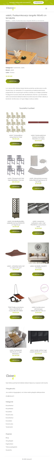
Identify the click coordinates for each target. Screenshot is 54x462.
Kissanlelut (9, 411)
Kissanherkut (9, 405)
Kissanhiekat (9, 408)
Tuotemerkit (16, 67)
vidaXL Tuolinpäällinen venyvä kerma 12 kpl (15, 136)
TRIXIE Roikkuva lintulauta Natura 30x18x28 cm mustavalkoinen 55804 (16, 309)
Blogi (7, 438)
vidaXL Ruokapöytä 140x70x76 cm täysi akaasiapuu (16, 351)
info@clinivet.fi (10, 396)
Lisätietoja (12, 81)
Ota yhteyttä (9, 441)
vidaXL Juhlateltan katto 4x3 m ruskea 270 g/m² (15, 267)
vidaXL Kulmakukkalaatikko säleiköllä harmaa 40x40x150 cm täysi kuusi (16, 223)
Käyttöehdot (9, 444)
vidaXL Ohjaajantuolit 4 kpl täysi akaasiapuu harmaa (16, 179)
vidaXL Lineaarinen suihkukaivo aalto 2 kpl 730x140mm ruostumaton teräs (38, 223)
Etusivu (8, 20)
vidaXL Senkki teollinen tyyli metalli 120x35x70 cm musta (38, 351)
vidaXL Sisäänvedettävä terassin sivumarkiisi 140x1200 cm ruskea (38, 137)
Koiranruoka (9, 424)
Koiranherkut (9, 418)
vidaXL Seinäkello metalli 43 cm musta (38, 267)
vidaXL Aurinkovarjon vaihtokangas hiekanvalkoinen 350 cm (38, 309)
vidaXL (23, 67)
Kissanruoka (9, 415)
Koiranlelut (9, 421)
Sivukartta (9, 450)
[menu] (46, 8)
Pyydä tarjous (38, 2)
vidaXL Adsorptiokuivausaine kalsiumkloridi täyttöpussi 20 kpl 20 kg (38, 180)
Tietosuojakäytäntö (11, 447)
